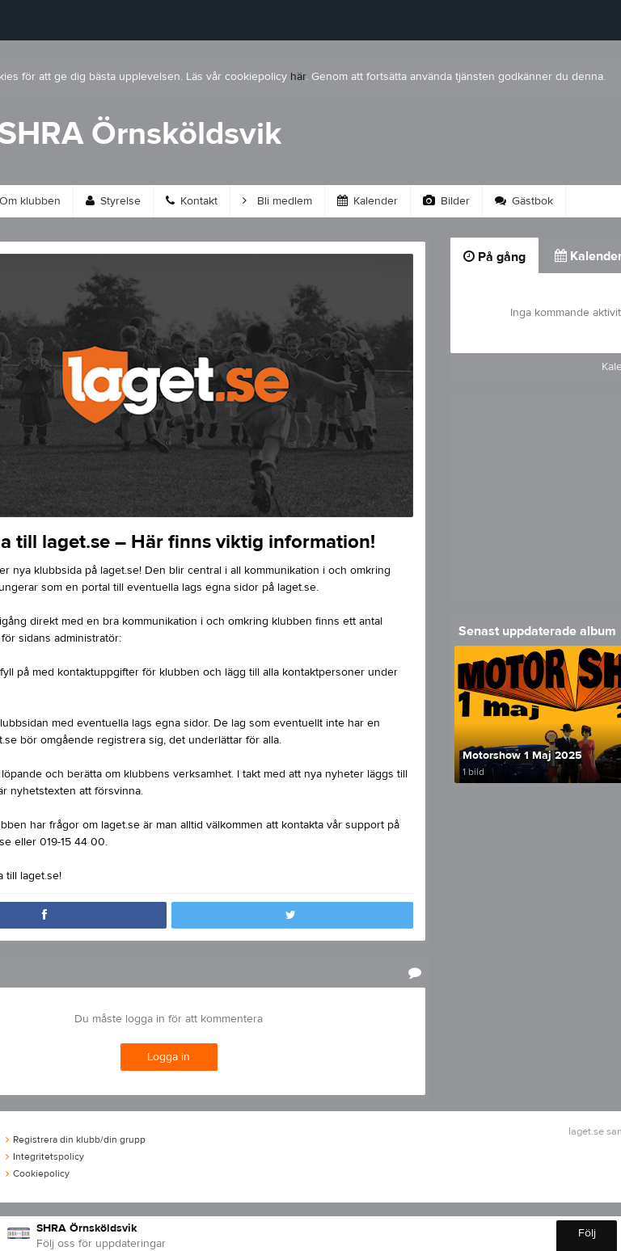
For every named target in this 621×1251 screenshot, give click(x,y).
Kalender (367, 201)
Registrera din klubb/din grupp (76, 1139)
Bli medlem (277, 201)
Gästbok (524, 201)
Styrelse (113, 201)
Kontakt (192, 201)
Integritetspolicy (45, 1156)
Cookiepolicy (38, 1173)
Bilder (446, 201)
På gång (494, 257)
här (298, 77)
